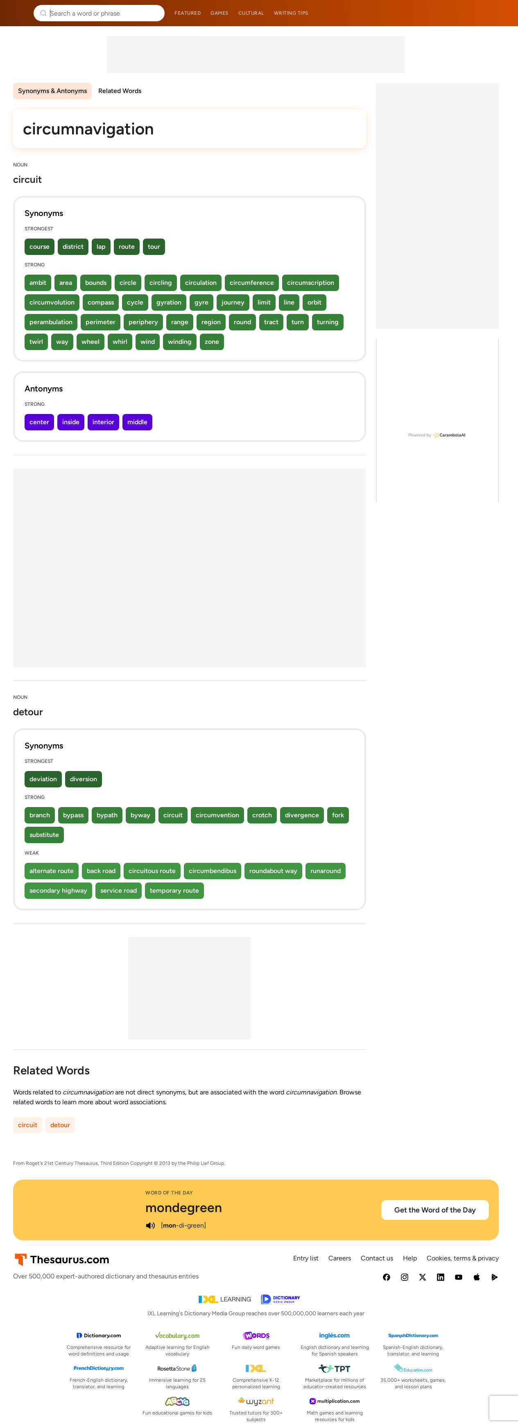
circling (160, 283)
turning (328, 322)
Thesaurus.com (18, 13)
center (39, 422)
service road (118, 890)
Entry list (306, 1258)
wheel (90, 342)
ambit (37, 283)
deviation (43, 779)
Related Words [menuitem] (119, 91)
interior (103, 422)
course (39, 246)
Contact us (377, 1258)
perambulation (50, 322)
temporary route (174, 890)
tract (271, 322)
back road (101, 871)
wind (147, 342)
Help (410, 1258)
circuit (173, 815)
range (179, 322)
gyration (168, 302)
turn (298, 322)
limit (264, 302)
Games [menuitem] (219, 13)
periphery (143, 322)
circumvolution (52, 302)
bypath (107, 815)
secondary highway (58, 890)
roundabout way (273, 871)
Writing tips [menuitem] (291, 13)
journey (233, 302)
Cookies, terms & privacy (463, 1258)
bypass (73, 815)
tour (154, 246)
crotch (262, 815)
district (73, 246)
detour (60, 1125)
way (62, 342)
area (65, 283)
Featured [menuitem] (187, 13)
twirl (36, 342)
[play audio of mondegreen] (150, 1225)
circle (128, 283)
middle (137, 422)
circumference (252, 283)
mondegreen (183, 1207)
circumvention (217, 815)
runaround (325, 871)
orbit (314, 302)
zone (212, 342)
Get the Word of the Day (435, 1209)
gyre (201, 302)
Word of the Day (169, 1193)
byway (140, 815)
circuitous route (152, 871)
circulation (201, 283)
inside (70, 422)
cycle (135, 302)
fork (338, 815)
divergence (302, 815)
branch (39, 815)
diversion (83, 779)
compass (101, 302)
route (127, 246)
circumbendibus (212, 871)
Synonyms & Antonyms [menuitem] (52, 91)
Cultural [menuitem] (251, 13)
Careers (339, 1258)
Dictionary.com (500, 13)
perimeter (100, 322)
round (242, 322)
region (211, 322)
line (289, 302)
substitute (44, 835)
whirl (120, 342)
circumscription (310, 283)
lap (101, 246)
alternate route (51, 871)
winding (180, 342)
